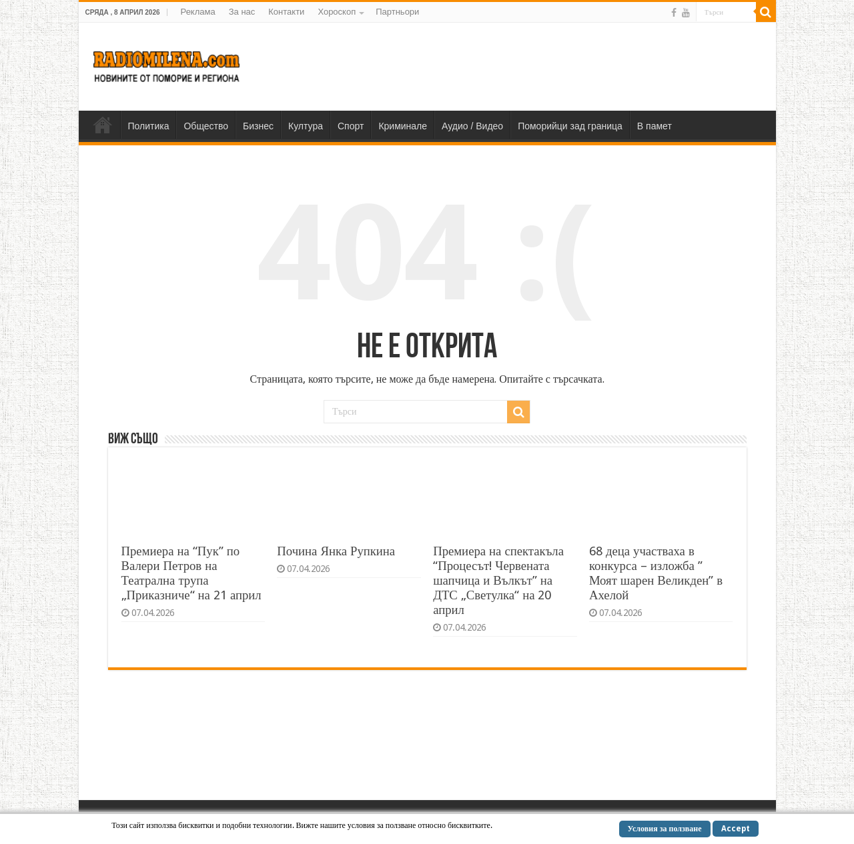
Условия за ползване (665, 828)
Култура (305, 126)
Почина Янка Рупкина (336, 551)
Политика (148, 126)
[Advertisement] (523, 66)
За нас (242, 12)
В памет (654, 126)
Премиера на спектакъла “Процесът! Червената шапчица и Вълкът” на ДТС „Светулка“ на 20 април (498, 580)
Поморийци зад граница (570, 126)
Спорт (351, 126)
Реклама (198, 12)
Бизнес (258, 126)
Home (102, 125)
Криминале (402, 126)
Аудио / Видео (472, 126)
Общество (205, 126)
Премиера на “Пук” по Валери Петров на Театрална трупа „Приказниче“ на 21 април (191, 573)
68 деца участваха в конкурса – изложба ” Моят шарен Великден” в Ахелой (656, 573)
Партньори (397, 12)
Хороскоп (337, 12)
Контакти (286, 12)
